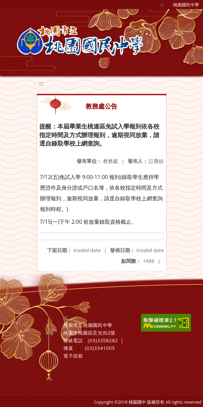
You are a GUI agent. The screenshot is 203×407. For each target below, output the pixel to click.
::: (162, 5)
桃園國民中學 (186, 5)
